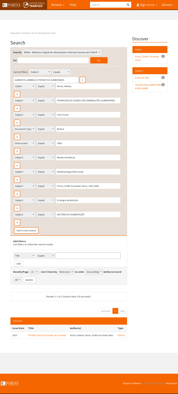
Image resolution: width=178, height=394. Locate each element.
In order (79, 271)
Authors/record (112, 271)
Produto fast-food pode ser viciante (47, 335)
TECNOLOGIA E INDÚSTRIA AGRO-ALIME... (148, 86)
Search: (17, 52)
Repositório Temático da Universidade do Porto (33, 33)
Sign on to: (148, 5)
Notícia (121, 335)
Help (73, 5)
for (15, 60)
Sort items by (49, 271)
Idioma (167, 5)
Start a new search (26, 230)
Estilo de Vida (142, 77)
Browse (57, 5)
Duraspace (171, 383)
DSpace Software (132, 383)
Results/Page (21, 271)
